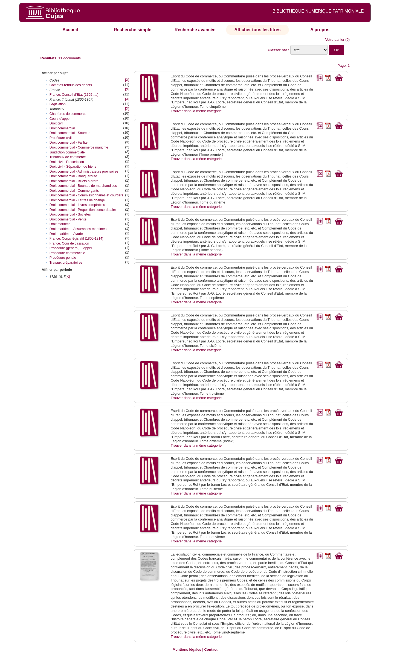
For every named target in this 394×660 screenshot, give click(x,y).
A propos (319, 29)
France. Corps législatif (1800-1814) (76, 238)
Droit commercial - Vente (68, 219)
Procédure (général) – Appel (71, 248)
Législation (58, 104)
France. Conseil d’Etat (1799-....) (74, 95)
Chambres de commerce (68, 114)
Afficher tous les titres (257, 29)
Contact (210, 649)
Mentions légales (187, 649)
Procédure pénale (63, 258)
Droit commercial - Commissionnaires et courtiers (86, 195)
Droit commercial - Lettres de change (77, 200)
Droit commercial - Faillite (69, 142)
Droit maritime (60, 224)
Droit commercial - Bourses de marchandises (83, 186)
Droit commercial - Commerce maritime (79, 147)
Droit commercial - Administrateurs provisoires (84, 171)
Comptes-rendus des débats (71, 85)
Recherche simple (132, 29)
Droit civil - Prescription (67, 162)
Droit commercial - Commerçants (74, 191)
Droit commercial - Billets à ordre (74, 181)
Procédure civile (62, 138)
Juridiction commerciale (67, 152)
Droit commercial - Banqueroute (73, 176)
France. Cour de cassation (69, 243)
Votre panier (334, 39)
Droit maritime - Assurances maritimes (78, 229)
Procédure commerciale (67, 253)
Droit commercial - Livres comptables (77, 205)
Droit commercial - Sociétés (70, 214)
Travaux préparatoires (66, 262)
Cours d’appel (60, 119)
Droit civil (56, 123)
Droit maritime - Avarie (66, 234)
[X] (127, 80)
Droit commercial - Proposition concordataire (83, 210)
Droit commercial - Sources (70, 133)
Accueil (70, 29)
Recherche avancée (195, 29)
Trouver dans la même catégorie (196, 111)
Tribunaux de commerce (68, 157)
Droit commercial (62, 128)
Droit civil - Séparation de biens (73, 166)
